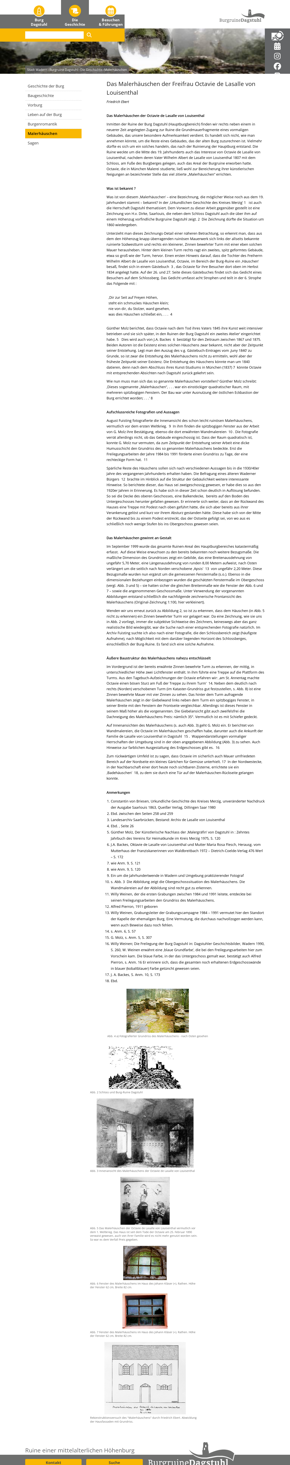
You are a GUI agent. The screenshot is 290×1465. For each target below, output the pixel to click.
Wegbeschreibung (53, 1427)
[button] (39, 14)
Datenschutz (204, 1448)
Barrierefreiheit (247, 1448)
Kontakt (53, 1417)
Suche (114, 1417)
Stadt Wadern (37, 24)
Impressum (158, 1448)
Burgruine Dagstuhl (63, 24)
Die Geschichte (91, 24)
